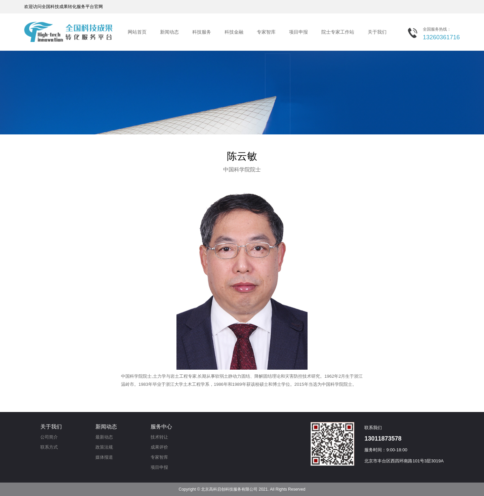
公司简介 (49, 437)
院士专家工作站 (337, 32)
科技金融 (234, 32)
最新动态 (104, 437)
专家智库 (266, 32)
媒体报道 (104, 457)
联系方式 (49, 447)
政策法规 (104, 447)
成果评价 (159, 447)
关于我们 (377, 32)
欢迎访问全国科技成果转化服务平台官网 (63, 6)
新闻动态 (169, 32)
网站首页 (137, 32)
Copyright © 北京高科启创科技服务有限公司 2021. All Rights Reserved (242, 489)
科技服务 (201, 32)
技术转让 (159, 437)
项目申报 (298, 32)
